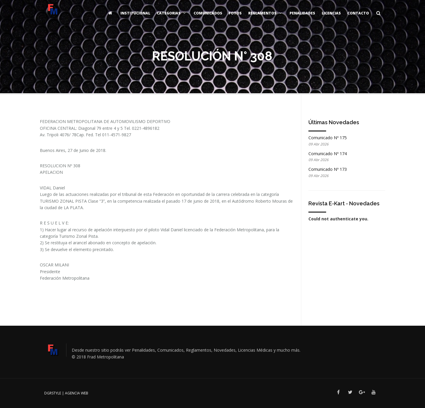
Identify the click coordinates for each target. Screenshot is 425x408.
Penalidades (302, 13)
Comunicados (208, 13)
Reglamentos (265, 13)
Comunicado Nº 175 (327, 137)
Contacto (358, 13)
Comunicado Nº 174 (327, 153)
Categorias (172, 13)
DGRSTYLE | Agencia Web (66, 393)
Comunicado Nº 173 (327, 169)
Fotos (235, 13)
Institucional (135, 13)
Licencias (331, 13)
